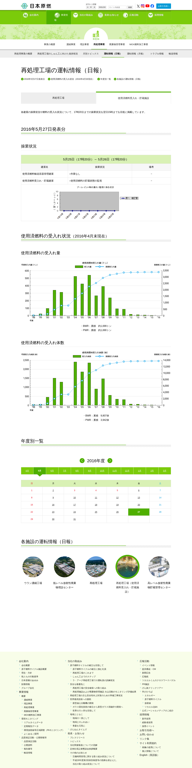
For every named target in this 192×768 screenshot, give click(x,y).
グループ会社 (27, 683)
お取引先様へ (164, 6)
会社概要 (25, 660)
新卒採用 (146, 713)
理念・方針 (26, 668)
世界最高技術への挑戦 (80, 694)
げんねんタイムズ (78, 724)
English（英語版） (149, 750)
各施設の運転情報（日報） (129, 74)
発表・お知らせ (76, 728)
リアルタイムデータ (33, 717)
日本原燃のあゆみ (29, 675)
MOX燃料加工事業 (138, 39)
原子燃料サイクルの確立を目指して (87, 660)
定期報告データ (31, 721)
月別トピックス (91, 48)
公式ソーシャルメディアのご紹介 (158, 705)
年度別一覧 (105, 74)
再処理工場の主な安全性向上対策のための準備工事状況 (96, 690)
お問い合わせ (147, 729)
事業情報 (58, 14)
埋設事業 (84, 39)
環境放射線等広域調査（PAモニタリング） (44, 725)
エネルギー (150, 690)
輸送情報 (173, 48)
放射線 (148, 698)
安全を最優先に (77, 679)
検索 (130, 7)
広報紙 (145, 671)
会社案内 (34, 14)
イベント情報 (148, 660)
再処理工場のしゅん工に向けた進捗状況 (57, 48)
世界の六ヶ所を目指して (84, 705)
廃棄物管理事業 (117, 39)
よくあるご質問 (31, 728)
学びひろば (147, 686)
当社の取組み (86, 14)
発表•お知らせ (112, 14)
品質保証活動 (30, 736)
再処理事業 (99, 39)
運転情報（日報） (113, 48)
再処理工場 (58, 92)
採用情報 (159, 14)
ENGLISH (102, 7)
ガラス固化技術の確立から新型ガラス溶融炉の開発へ (98, 701)
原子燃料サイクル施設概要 (34, 664)
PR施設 (145, 679)
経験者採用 (147, 717)
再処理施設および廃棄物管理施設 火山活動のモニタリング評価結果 (104, 686)
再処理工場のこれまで (83, 668)
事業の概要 (49, 39)
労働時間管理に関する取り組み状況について (94, 751)
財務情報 (25, 679)
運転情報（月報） (136, 48)
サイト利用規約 (148, 738)
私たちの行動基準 (29, 671)
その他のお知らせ (78, 747)
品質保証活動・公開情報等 (34, 732)
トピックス (75, 736)
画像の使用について (151, 742)
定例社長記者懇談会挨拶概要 (83, 744)
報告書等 (28, 744)
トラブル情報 (157, 48)
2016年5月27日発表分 (34, 74)
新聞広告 (146, 668)
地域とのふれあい (81, 717)
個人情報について (150, 746)
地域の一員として (81, 713)
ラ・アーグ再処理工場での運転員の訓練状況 (94, 675)
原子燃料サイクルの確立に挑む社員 (89, 664)
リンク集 (144, 733)
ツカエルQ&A (151, 701)
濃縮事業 (70, 39)
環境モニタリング (29, 713)
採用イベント (148, 721)
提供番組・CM (149, 664)
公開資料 (28, 740)
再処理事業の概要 (23, 48)
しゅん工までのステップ (84, 671)
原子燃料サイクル (153, 694)
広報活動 (133, 14)
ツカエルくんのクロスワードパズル (159, 675)
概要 (23, 691)
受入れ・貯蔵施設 (133, 93)
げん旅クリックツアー (152, 683)
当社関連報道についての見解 (83, 740)
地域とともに (76, 709)
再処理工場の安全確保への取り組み (89, 683)
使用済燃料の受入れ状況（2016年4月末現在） (72, 74)
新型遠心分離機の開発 (83, 698)
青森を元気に (79, 720)
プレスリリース (77, 732)
